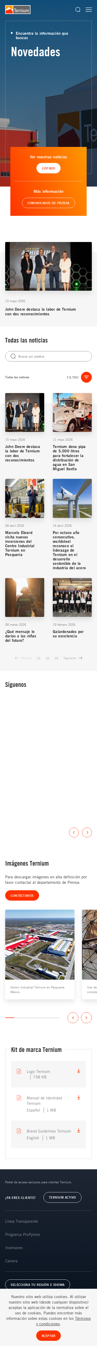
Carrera (11, 1260)
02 (47, 658)
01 (39, 658)
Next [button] (87, 832)
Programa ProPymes (22, 1234)
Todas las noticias (17, 377)
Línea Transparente (21, 1221)
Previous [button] (74, 832)
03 (56, 658)
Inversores (14, 1247)
